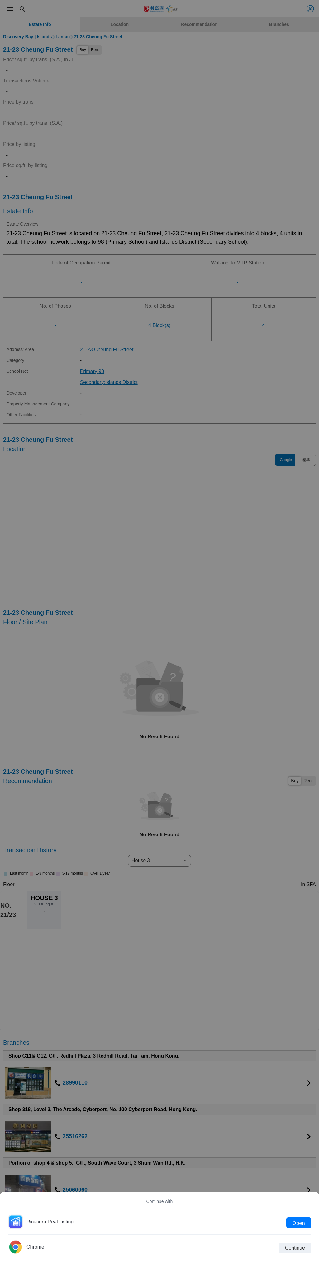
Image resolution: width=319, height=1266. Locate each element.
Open (299, 1222)
